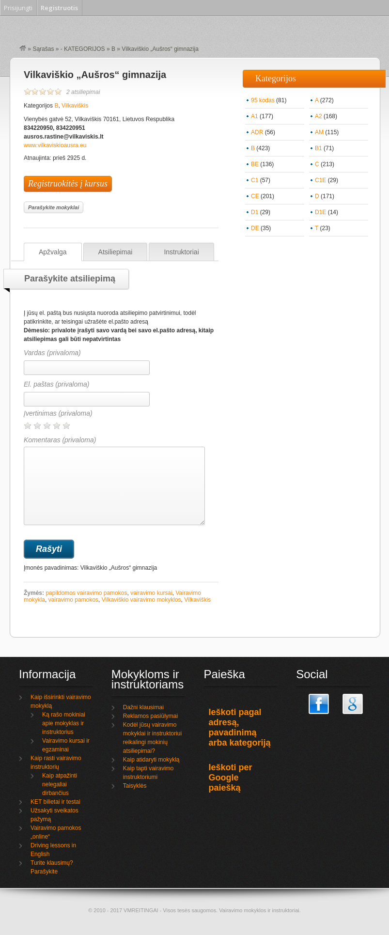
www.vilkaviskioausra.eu (55, 145)
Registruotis (59, 7)
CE (255, 196)
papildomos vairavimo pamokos (86, 593)
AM (319, 132)
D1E (320, 212)
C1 (254, 180)
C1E (320, 180)
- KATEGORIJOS (83, 49)
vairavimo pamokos (73, 599)
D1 (254, 212)
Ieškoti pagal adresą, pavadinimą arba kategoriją (240, 727)
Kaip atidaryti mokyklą (151, 759)
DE (255, 228)
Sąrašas (43, 49)
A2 (318, 116)
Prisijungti (18, 7)
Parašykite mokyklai (53, 207)
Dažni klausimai (143, 707)
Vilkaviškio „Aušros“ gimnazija (95, 74)
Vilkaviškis (75, 105)
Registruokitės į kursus (68, 183)
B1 (318, 148)
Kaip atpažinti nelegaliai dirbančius (59, 784)
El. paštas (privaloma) (56, 384)
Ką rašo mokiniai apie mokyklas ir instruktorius (63, 723)
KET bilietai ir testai (55, 801)
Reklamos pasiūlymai (150, 716)
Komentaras (114, 480)
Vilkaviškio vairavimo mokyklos (141, 599)
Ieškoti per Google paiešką (230, 778)
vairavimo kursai (151, 593)
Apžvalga (53, 252)
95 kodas (263, 100)
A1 (254, 116)
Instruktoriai (181, 252)
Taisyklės (135, 785)
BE (255, 164)
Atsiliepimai (115, 252)
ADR (257, 132)
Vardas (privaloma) (52, 353)
